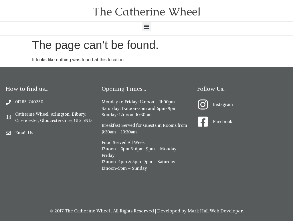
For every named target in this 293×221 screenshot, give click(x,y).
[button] (146, 26)
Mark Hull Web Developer (215, 211)
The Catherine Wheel (146, 11)
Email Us (24, 132)
